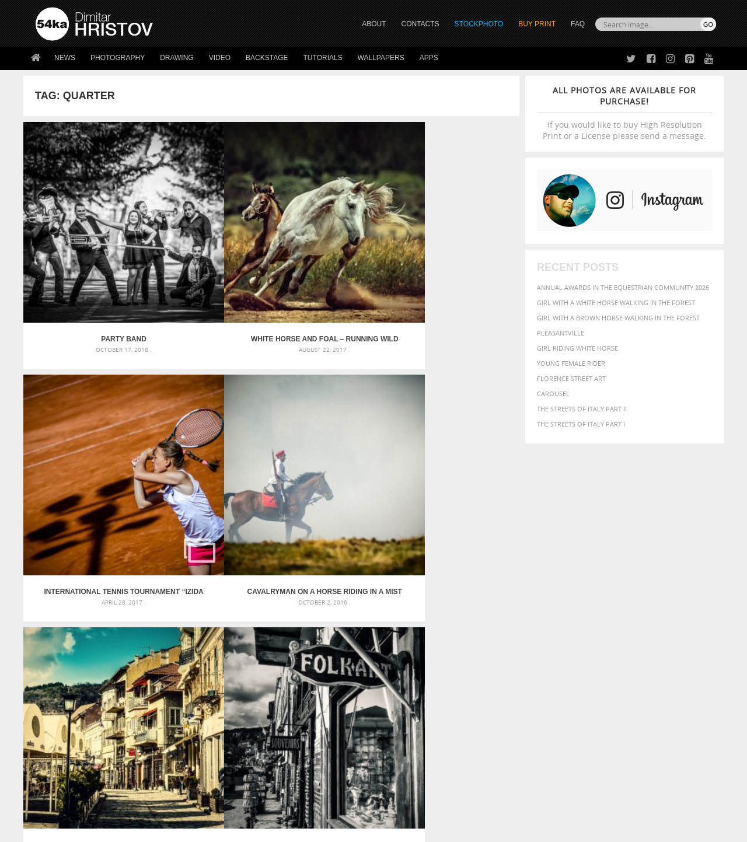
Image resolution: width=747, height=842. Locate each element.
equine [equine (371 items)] (587, 597)
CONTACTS (420, 24)
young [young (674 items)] (608, 631)
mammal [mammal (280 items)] (576, 609)
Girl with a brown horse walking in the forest (618, 317)
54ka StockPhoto (65, 716)
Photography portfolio (78, 731)
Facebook (403, 718)
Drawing (177, 58)
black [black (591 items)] (549, 586)
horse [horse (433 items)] (529, 609)
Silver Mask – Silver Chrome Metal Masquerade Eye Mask (131, 616)
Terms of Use (196, 828)
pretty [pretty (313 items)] (644, 621)
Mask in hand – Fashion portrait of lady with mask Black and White (140, 588)
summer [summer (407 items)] (516, 632)
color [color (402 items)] (641, 586)
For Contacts (228, 760)
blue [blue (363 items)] (572, 586)
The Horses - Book (66, 746)
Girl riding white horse (577, 348)
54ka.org (132, 828)
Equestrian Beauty (157, 802)
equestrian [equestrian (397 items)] (553, 597)
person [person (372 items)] (578, 620)
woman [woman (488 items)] (576, 632)
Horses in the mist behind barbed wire (333, 438)
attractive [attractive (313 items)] (562, 574)
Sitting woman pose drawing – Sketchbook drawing (357, 630)
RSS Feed (278, 802)
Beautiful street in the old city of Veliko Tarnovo (85, 438)
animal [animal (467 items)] (515, 574)
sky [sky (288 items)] (662, 621)
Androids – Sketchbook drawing (324, 574)
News (64, 58)
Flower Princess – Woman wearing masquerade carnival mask (140, 630)
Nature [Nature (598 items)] (628, 608)
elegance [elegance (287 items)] (515, 598)
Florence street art (571, 378)
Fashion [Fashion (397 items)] (635, 597)
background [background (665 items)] (611, 573)
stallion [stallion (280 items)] (681, 621)
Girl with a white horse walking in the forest (616, 302)
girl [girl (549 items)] (690, 597)
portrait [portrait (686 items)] (612, 620)
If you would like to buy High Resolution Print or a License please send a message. (624, 113)
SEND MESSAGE (613, 725)
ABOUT (374, 24)
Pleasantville (560, 333)
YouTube (400, 763)
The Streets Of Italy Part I (581, 424)
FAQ (578, 24)
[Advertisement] (375, 506)
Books (215, 731)
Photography (117, 58)
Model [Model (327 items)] (599, 609)
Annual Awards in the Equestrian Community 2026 (623, 287)
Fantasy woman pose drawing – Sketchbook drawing (359, 588)
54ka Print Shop (62, 702)
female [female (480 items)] (665, 598)
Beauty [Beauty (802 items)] (518, 585)
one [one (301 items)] (651, 609)
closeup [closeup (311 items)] (615, 587)
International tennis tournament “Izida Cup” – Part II (333, 262)
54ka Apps (51, 760)
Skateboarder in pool (457, 438)
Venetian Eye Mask (226, 802)
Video (220, 58)
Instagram (404, 733)
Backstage (267, 58)
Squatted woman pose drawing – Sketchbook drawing (362, 616)
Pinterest (402, 748)
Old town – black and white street (209, 438)
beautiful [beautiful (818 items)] (666, 573)
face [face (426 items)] (609, 597)
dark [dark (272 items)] (678, 587)
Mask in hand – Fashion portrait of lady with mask (122, 602)
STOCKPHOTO (479, 24)
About (215, 702)
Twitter (400, 702)
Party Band (85, 262)
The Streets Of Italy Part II (582, 408)
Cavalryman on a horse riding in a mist (457, 262)
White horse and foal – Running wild (209, 262)
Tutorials (323, 58)
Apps (429, 58)
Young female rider (571, 363)
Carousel (553, 393)
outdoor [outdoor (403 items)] (677, 609)
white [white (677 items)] (546, 631)
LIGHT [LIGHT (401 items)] (552, 609)
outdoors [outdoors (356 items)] (519, 621)
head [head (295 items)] (508, 609)
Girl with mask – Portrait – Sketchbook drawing (351, 602)
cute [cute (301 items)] (661, 587)
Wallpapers (381, 58)
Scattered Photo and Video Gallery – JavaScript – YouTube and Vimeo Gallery (140, 574)
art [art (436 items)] (537, 574)
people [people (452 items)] (551, 621)
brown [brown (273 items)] (591, 587)
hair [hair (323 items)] (706, 598)
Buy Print (537, 24)
